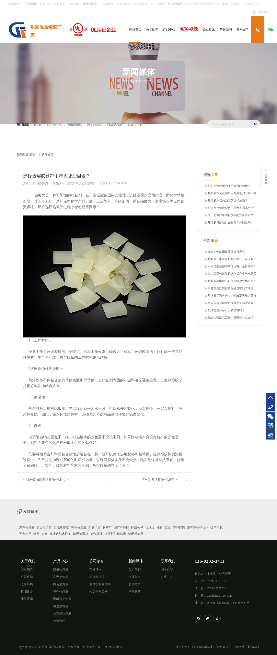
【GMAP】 (253, 646)
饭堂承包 (216, 527)
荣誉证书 (95, 569)
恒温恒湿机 (80, 533)
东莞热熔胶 (26, 527)
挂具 (160, 527)
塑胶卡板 (94, 527)
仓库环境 (27, 584)
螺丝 (36, 533)
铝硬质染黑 (135, 533)
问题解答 (134, 591)
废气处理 (96, 533)
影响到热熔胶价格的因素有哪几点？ (230, 207)
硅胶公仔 (137, 527)
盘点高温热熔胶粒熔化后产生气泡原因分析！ (232, 274)
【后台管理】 (222, 646)
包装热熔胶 (141, 3)
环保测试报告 (98, 577)
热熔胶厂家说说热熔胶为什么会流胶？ (232, 259)
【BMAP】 (239, 646)
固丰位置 (167, 569)
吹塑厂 (107, 527)
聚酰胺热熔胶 (62, 599)
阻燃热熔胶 (61, 527)
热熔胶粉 (59, 620)
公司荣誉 (96, 561)
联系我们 (168, 561)
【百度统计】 (88, 646)
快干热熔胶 (158, 3)
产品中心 (60, 561)
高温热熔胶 (44, 527)
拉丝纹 (149, 527)
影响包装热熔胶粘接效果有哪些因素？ (232, 303)
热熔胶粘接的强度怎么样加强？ (228, 200)
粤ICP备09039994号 (110, 646)
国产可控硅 (121, 527)
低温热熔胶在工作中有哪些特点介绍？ (232, 317)
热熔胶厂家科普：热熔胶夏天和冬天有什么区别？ (232, 296)
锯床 (45, 533)
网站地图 (263, 12)
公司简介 (27, 569)
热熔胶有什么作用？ (164, 479)
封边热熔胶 (60, 606)
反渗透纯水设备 (60, 533)
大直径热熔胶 (62, 613)
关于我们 (28, 561)
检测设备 (27, 591)
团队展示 (27, 599)
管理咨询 (179, 527)
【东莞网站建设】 (202, 646)
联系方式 (167, 577)
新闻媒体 (48, 154)
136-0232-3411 (270, 406)
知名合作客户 (98, 591)
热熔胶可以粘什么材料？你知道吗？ (230, 222)
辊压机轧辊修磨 (115, 533)
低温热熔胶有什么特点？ (52, 479)
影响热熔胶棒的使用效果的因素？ (229, 185)
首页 (33, 154)
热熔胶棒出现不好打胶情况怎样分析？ (232, 281)
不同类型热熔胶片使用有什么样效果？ (232, 266)
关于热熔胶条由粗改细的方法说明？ (230, 215)
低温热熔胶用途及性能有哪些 (226, 251)
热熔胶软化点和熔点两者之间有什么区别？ (232, 194)
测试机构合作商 (100, 584)
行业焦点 (134, 577)
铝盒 (168, 527)
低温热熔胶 (192, 3)
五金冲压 (25, 533)
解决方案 (134, 584)
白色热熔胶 (60, 584)
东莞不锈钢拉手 (197, 527)
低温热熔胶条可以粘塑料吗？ (226, 310)
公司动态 (134, 569)
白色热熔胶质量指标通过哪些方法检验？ (230, 289)
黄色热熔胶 (78, 527)
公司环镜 (27, 577)
